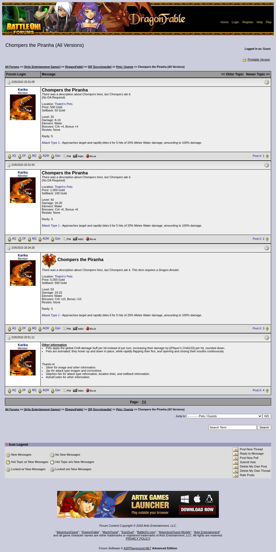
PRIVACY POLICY (138, 538)
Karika (23, 90)
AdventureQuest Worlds (175, 532)
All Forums (12, 66)
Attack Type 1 (51, 142)
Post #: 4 (258, 390)
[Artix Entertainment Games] (42, 66)
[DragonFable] (74, 66)
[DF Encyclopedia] (99, 66)
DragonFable (90, 532)
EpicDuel (127, 532)
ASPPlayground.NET (137, 548)
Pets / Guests (124, 66)
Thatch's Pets (64, 104)
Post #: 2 (258, 238)
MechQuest (110, 532)
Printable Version (256, 59)
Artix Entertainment (206, 532)
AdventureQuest (67, 532)
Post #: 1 (258, 155)
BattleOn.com (146, 532)
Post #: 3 (258, 328)
